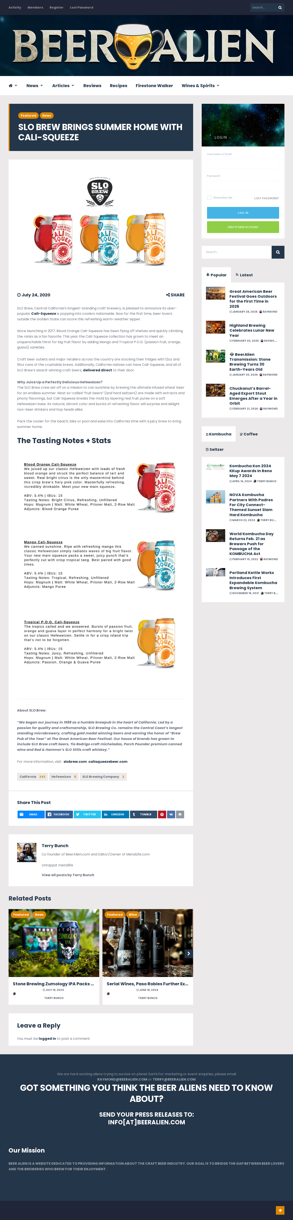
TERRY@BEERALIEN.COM (174, 1079)
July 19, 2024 (53, 990)
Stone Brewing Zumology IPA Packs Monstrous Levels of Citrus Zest (86, 984)
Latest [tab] (244, 275)
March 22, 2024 (242, 520)
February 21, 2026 (243, 408)
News (32, 86)
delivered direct (97, 370)
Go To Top (280, 1210)
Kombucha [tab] (218, 434)
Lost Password (81, 7)
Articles (61, 86)
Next (189, 953)
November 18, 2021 (244, 593)
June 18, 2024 (147, 990)
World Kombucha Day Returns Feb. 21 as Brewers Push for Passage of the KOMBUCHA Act (251, 544)
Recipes (118, 86)
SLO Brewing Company (103, 776)
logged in (47, 1038)
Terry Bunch (55, 846)
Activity (15, 7)
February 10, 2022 (243, 559)
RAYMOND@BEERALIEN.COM (122, 1079)
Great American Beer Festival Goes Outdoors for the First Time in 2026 (253, 299)
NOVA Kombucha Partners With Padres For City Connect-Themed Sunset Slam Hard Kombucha (251, 504)
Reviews (92, 86)
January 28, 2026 (243, 311)
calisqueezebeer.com (107, 761)
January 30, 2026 (243, 374)
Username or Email (219, 154)
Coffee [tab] (249, 434)
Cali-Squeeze (43, 313)
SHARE (175, 295)
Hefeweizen (64, 776)
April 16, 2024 (240, 481)
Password (213, 176)
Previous (13, 953)
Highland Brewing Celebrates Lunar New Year (251, 330)
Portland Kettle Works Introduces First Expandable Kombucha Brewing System (253, 580)
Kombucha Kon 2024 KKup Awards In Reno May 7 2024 (250, 471)
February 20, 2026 (244, 341)
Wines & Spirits (198, 86)
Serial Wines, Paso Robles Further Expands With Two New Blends (176, 984)
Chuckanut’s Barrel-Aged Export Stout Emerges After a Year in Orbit (253, 396)
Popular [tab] (216, 275)
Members (35, 7)
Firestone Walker (154, 86)
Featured (28, 115)
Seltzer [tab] (215, 449)
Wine (133, 914)
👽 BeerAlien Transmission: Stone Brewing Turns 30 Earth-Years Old (250, 362)
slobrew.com (75, 761)
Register (57, 7)
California (32, 776)
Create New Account (243, 227)
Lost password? (266, 198)
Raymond (268, 311)
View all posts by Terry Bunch (68, 875)
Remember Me (219, 197)
